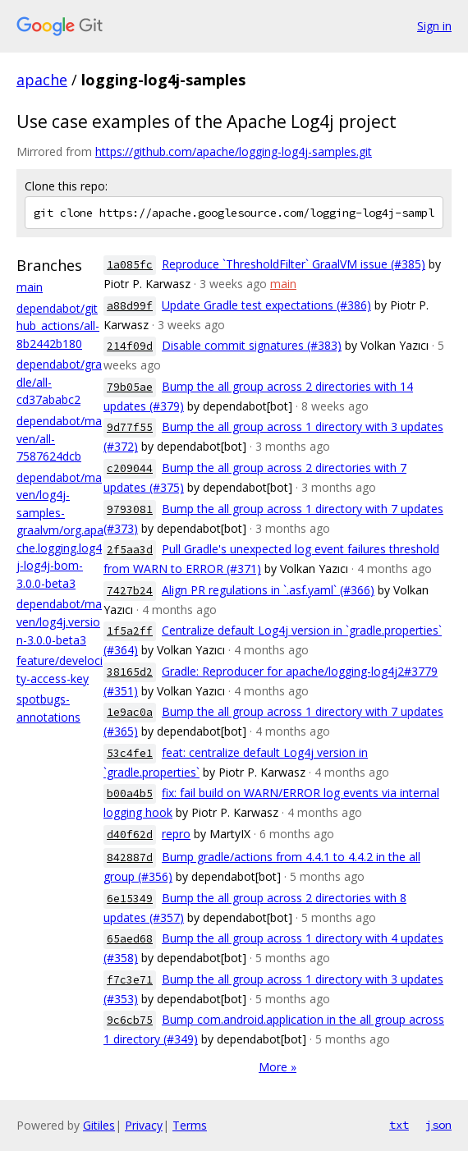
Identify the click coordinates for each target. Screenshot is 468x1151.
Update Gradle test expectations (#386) (266, 305)
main (29, 287)
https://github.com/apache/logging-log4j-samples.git (233, 151)
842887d (130, 857)
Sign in (434, 26)
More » (277, 1067)
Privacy (144, 1125)
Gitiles (99, 1125)
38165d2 (130, 672)
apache (41, 79)
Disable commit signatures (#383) (252, 345)
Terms (189, 1125)
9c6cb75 (130, 1020)
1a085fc (130, 265)
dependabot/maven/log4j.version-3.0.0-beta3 (59, 621)
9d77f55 (130, 427)
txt (399, 1124)
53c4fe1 (130, 753)
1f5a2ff (130, 631)
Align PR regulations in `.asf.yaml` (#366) (268, 590)
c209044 (130, 468)
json (438, 1124)
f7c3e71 (130, 980)
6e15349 (130, 899)
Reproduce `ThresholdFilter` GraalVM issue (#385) (293, 264)
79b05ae (130, 387)
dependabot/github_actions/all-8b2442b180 (57, 325)
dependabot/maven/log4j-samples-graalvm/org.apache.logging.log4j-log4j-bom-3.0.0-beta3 (59, 530)
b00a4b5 (130, 793)
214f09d (130, 346)
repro (176, 833)
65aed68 (130, 939)
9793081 (130, 509)
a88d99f (130, 306)
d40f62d (130, 834)
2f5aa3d (130, 550)
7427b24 (130, 591)
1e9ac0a (130, 712)
